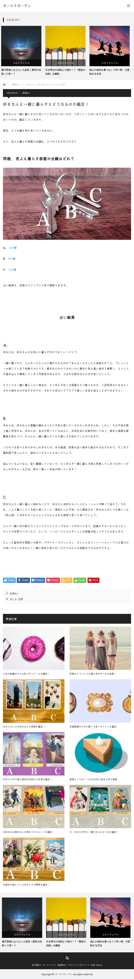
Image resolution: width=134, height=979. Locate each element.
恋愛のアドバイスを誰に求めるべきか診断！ (93, 673)
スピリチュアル (23, 62)
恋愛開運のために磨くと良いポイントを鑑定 (93, 726)
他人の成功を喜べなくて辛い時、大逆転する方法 (111, 72)
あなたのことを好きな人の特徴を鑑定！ (24, 726)
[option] (23, 51)
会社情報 (35, 965)
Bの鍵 (11, 259)
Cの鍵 (12, 269)
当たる (13, 599)
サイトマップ (48, 965)
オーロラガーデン (63, 974)
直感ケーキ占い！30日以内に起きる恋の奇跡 (93, 779)
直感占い (26, 93)
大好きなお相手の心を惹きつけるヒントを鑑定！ (28, 831)
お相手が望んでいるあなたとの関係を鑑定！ (26, 884)
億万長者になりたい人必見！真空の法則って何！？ (23, 72)
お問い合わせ (96, 965)
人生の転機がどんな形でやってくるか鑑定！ (26, 673)
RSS (67, 957)
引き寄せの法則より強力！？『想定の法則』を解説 (67, 72)
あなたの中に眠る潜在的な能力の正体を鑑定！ (27, 779)
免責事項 (61, 965)
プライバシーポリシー (78, 965)
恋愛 (20, 599)
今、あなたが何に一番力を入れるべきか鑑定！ (94, 831)
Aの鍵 (13, 248)
